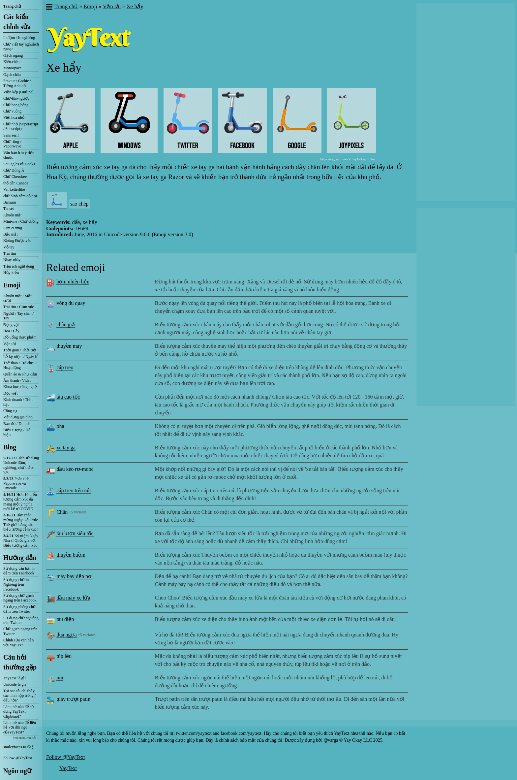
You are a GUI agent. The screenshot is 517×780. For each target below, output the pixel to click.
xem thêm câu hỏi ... (26, 738)
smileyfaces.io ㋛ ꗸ (18, 747)
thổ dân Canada (15, 183)
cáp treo (64, 367)
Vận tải (9, 343)
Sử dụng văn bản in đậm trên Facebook (19, 570)
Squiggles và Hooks (19, 164)
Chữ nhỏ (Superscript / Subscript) (20, 126)
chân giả (65, 324)
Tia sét (8, 208)
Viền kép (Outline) (18, 92)
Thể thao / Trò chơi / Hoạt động (20, 365)
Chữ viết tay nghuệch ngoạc (21, 46)
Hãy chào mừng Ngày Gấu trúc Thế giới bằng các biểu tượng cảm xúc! (20, 522)
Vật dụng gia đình (18, 417)
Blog (9, 447)
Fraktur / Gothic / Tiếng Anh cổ (17, 83)
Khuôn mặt (12, 215)
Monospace (12, 68)
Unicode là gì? (14, 684)
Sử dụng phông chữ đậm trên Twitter (19, 609)
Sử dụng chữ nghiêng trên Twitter (21, 620)
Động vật (11, 324)
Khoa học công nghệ (20, 386)
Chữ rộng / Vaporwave (12, 143)
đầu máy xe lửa (73, 598)
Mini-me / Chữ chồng (21, 221)
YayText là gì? (14, 678)
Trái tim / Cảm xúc (18, 307)
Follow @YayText (17, 758)
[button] (49, 7)
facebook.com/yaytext (241, 733)
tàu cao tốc (68, 397)
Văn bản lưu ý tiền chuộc (18, 155)
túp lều (64, 656)
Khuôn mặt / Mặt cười (17, 298)
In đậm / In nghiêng (19, 37)
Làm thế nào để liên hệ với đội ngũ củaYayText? (19, 727)
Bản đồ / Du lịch (16, 423)
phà (60, 426)
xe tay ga (66, 447)
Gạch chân (12, 74)
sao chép (79, 204)
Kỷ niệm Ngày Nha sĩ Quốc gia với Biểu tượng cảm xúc (20, 541)
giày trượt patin (73, 699)
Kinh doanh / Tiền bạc (18, 401)
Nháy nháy (11, 259)
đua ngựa (66, 634)
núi (59, 677)
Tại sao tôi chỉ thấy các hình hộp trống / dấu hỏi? (19, 696)
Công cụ (10, 410)
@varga (331, 740)
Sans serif (11, 135)
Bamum (9, 202)
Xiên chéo (11, 61)
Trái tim (9, 253)
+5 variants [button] (77, 512)
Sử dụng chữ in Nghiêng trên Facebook (16, 584)
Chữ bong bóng (15, 105)
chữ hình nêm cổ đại (20, 196)
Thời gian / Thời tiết (19, 350)
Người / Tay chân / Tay (18, 315)
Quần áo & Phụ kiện (20, 374)
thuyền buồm (70, 555)
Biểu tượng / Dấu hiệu (18, 432)
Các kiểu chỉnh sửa (17, 21)
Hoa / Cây (11, 331)
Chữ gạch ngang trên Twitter (20, 631)
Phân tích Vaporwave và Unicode (16, 483)
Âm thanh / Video (17, 380)
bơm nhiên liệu (72, 281)
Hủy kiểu (11, 272)
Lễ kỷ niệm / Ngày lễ (21, 356)
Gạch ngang (13, 55)
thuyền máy (69, 346)
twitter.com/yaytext (193, 733)
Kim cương (12, 228)
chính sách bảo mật (237, 740)
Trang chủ (12, 6)
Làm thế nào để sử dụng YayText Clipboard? (18, 711)
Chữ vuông (12, 111)
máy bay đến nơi (74, 576)
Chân (62, 512)
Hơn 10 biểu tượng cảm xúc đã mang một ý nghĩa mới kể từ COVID (20, 501)
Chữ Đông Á (13, 170)
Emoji (11, 285)
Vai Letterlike (14, 189)
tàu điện (65, 619)
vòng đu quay (70, 303)
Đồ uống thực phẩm (20, 337)
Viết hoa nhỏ (13, 117)
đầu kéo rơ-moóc (74, 469)
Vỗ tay (8, 247)
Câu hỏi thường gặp (20, 662)
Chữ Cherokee (15, 176)
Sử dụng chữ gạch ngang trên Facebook (20, 597)
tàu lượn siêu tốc (74, 533)
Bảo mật (10, 234)
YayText (68, 768)
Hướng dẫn (19, 557)
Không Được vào (17, 240)
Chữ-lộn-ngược (16, 98)
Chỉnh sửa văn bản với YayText (18, 642)
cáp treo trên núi (73, 490)
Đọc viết (10, 393)
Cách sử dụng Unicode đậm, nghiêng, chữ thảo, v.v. (21, 465)
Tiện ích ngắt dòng (18, 266)
